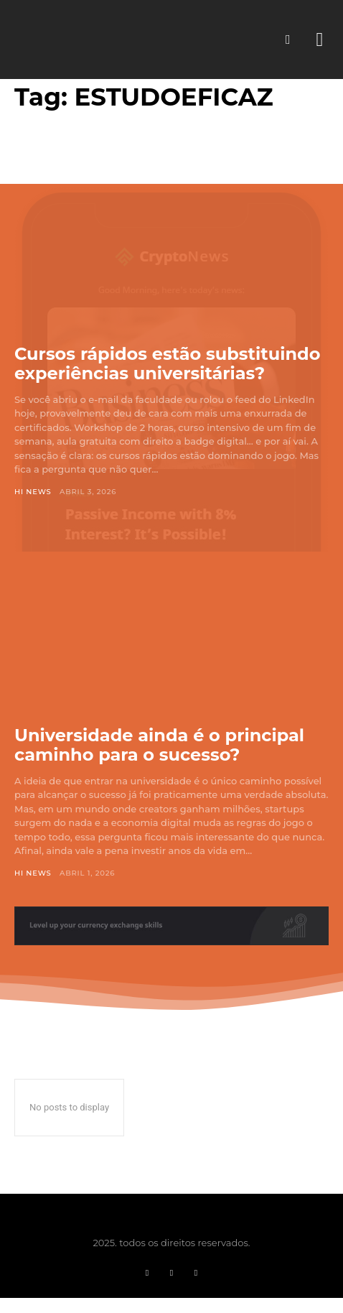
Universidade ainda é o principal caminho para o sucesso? (159, 745)
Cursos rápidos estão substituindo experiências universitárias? (167, 363)
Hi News (33, 491)
